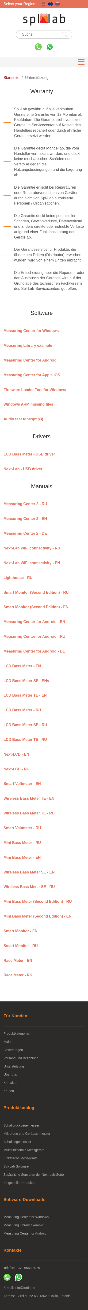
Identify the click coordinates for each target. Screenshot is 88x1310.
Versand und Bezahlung (21, 1058)
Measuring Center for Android (25, 1233)
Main (7, 1042)
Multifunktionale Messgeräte (24, 1150)
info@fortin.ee (25, 1288)
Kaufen (9, 1091)
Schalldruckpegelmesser (21, 1125)
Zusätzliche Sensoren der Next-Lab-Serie (34, 1174)
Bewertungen (13, 1050)
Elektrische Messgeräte (21, 1158)
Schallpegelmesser (17, 1142)
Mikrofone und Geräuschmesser (27, 1133)
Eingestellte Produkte (19, 1183)
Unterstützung (14, 1066)
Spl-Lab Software (16, 1166)
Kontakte (10, 1083)
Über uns (10, 1074)
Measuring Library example (23, 1225)
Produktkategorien (17, 1033)
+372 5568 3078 (28, 1268)
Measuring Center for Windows (26, 1217)
